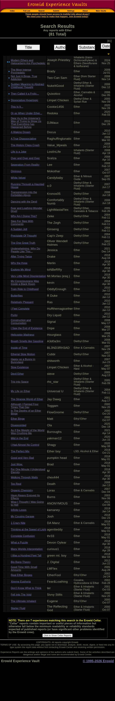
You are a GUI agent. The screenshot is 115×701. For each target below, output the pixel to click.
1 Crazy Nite (18, 523)
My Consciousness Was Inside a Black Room (25, 282)
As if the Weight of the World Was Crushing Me (27, 432)
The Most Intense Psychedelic (21, 71)
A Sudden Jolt (19, 229)
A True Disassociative (23, 138)
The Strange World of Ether (27, 399)
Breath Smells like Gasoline (27, 341)
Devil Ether (17, 373)
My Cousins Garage (22, 516)
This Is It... (17, 106)
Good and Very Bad (22, 457)
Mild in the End (19, 438)
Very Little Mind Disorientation (28, 276)
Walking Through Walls (24, 477)
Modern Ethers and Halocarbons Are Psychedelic (28, 62)
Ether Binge (18, 418)
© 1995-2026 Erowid (98, 661)
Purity (14, 315)
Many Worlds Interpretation (27, 549)
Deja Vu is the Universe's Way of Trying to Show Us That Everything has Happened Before (26, 122)
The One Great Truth (23, 242)
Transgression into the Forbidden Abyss (24, 194)
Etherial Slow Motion (23, 354)
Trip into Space (19, 381)
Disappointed (18, 425)
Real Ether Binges (21, 575)
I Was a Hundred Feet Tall (26, 555)
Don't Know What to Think (26, 588)
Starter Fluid (18, 608)
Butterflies (17, 295)
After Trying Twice (21, 256)
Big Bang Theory (20, 562)
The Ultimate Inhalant (23, 601)
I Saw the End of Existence (26, 328)
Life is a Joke (18, 151)
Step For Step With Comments (22, 223)
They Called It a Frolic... (25, 93)
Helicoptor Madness (22, 334)
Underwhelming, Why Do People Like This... (25, 250)
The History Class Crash (25, 145)
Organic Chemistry (22, 490)
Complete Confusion (23, 536)
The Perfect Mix (20, 451)
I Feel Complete (20, 308)
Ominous (16, 171)
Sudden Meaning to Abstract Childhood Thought (27, 86)
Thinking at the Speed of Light (28, 529)
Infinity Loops (19, 510)
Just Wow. (17, 464)
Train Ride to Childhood (25, 289)
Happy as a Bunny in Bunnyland (23, 361)
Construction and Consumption (21, 322)
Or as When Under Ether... (26, 113)
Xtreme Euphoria (21, 581)
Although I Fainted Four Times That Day (25, 406)
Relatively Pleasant (22, 302)
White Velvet (18, 177)
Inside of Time (19, 347)
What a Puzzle (19, 542)
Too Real (16, 483)
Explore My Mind (21, 269)
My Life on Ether (20, 391)
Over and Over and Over (25, 158)
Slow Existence (20, 367)
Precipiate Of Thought (24, 235)
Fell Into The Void (21, 594)
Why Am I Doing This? (24, 216)
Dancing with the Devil (24, 201)
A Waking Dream (21, 132)
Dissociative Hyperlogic (24, 100)
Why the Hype (19, 263)
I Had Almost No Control (25, 444)
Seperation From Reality (25, 164)
